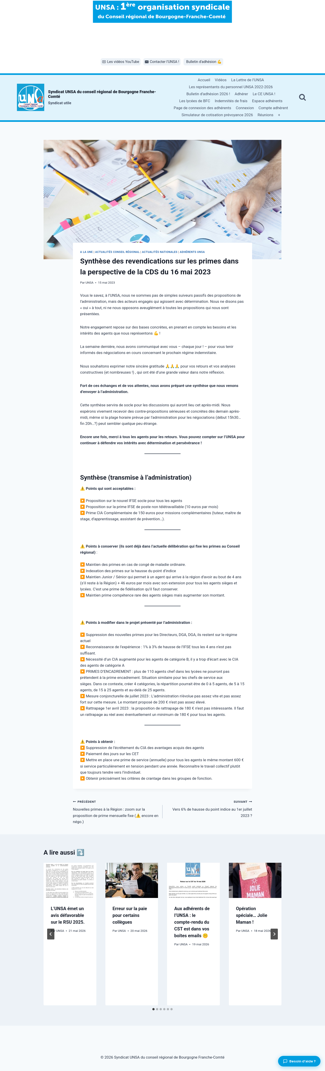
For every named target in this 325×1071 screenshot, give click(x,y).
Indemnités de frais (231, 101)
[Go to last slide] (50, 934)
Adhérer (241, 94)
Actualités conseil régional (117, 252)
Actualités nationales (159, 252)
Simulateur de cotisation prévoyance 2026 (217, 115)
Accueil (204, 80)
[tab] (153, 1009)
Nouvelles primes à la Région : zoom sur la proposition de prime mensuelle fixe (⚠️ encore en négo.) (116, 811)
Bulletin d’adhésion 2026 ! (208, 94)
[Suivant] (274, 934)
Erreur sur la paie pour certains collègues (130, 915)
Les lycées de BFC (194, 101)
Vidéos (221, 80)
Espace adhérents (267, 101)
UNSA (89, 282)
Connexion (245, 108)
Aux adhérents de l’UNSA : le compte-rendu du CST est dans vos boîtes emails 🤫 (192, 922)
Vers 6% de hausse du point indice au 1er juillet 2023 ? (209, 808)
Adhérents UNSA (192, 252)
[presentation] (70, 880)
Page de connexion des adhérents (202, 108)
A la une (86, 252)
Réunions (265, 115)
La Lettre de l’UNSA (247, 80)
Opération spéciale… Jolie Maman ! (251, 915)
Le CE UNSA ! (264, 94)
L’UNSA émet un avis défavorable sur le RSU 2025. (68, 915)
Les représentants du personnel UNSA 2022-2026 (231, 87)
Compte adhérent (273, 108)
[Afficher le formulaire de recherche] (302, 97)
